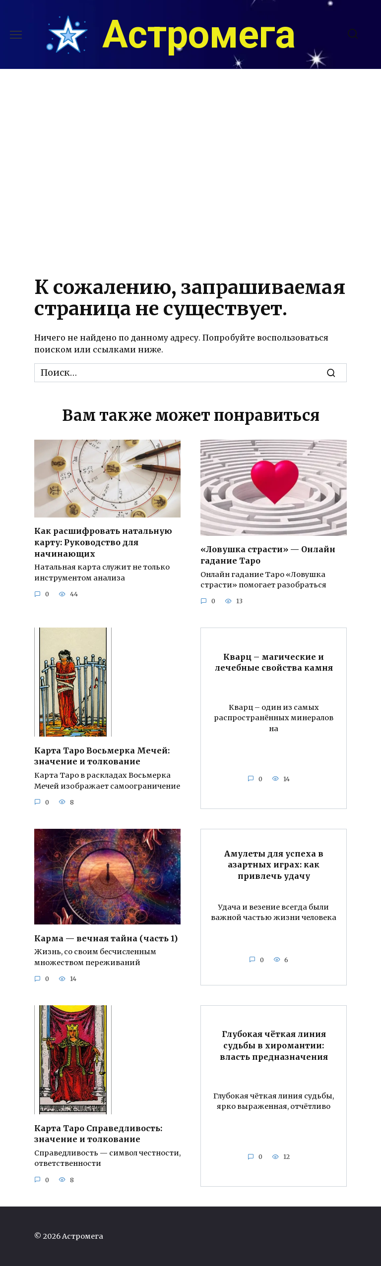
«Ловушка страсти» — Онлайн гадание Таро (267, 554)
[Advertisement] (190, 169)
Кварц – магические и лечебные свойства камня (274, 661)
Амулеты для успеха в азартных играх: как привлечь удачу (273, 864)
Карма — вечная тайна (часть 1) (106, 938)
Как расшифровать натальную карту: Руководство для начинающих (103, 542)
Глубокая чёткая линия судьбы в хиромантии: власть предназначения (274, 1045)
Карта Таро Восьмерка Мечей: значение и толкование (102, 755)
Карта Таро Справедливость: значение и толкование (98, 1132)
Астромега (199, 34)
